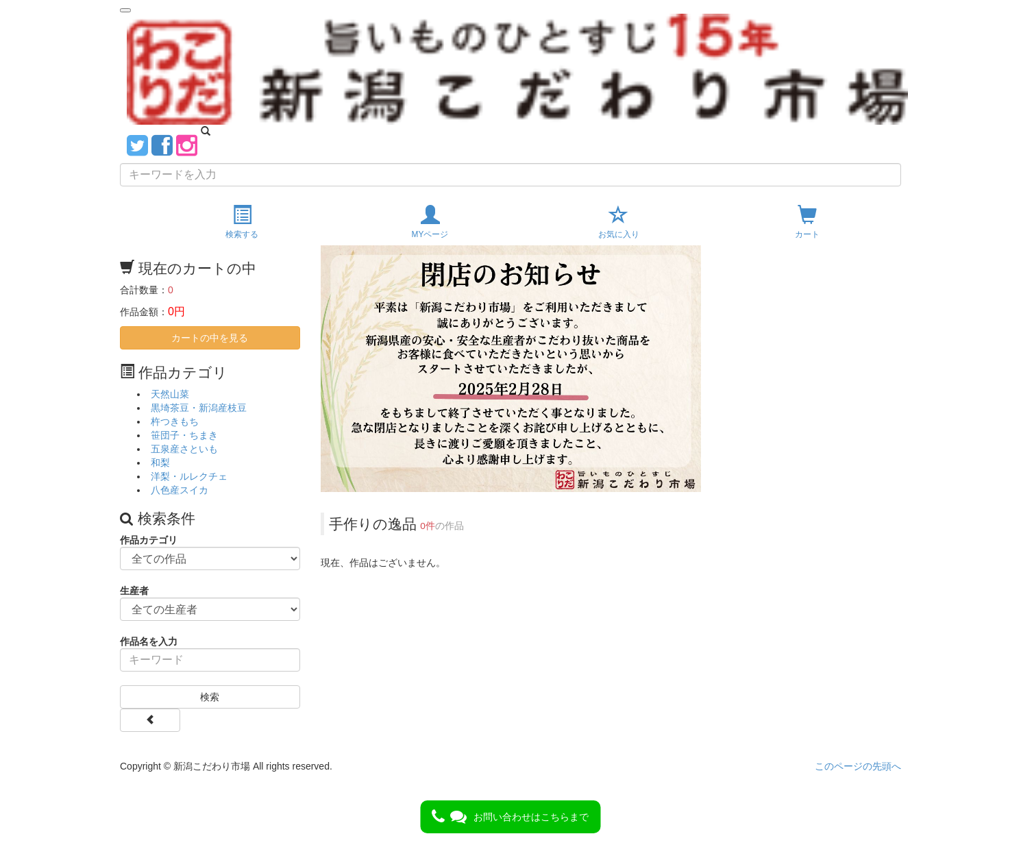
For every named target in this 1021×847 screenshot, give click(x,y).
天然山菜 (170, 394)
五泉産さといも (184, 448)
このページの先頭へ (858, 766)
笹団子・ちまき (184, 435)
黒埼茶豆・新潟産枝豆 (199, 407)
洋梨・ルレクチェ (189, 476)
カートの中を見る (209, 337)
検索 (209, 696)
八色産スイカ (179, 489)
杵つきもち (175, 421)
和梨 (160, 462)
